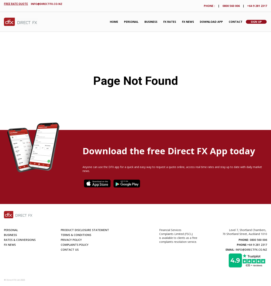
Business (150, 22)
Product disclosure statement (85, 230)
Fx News (10, 245)
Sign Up (256, 22)
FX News (188, 22)
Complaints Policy (74, 245)
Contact (236, 22)
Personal (131, 22)
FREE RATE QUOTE (16, 3)
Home (114, 22)
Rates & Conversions (20, 240)
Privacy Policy (71, 240)
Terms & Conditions (76, 235)
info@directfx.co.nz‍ (46, 4)
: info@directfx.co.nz (246, 249)
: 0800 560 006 (253, 240)
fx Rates (169, 22)
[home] (21, 22)
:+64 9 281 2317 (252, 245)
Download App (211, 22)
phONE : (209, 6)
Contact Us (70, 249)
